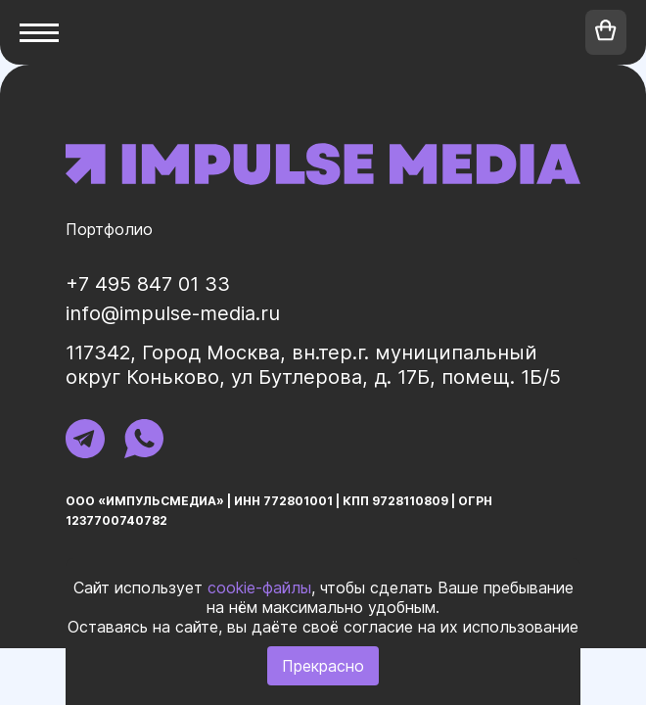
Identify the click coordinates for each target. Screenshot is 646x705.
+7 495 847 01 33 (148, 284)
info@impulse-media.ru (173, 313)
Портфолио (109, 229)
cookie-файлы (259, 587)
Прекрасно (323, 666)
